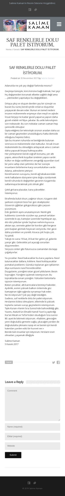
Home (9, 49)
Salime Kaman (47, 78)
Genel (16, 49)
